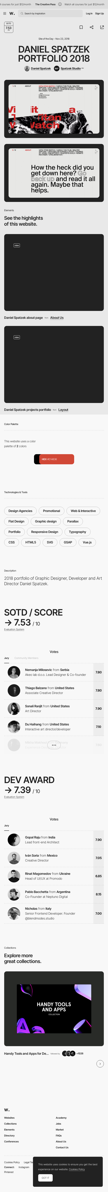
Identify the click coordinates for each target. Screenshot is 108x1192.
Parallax (73, 521)
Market (60, 1129)
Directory (9, 1135)
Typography (77, 532)
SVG (50, 542)
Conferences (11, 1141)
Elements (9, 1129)
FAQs (59, 1135)
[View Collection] (54, 1008)
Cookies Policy (12, 1162)
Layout (63, 409)
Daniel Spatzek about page (23, 317)
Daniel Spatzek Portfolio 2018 (54, 54)
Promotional (51, 511)
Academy (61, 1117)
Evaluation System (14, 629)
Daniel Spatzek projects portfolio (27, 410)
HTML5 (30, 542)
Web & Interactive (83, 511)
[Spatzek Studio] (69, 68)
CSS (12, 542)
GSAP (68, 542)
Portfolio (14, 532)
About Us (57, 317)
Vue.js (87, 542)
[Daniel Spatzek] (37, 68)
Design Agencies (20, 511)
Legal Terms (30, 1162)
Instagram (24, 1167)
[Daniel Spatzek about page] (54, 272)
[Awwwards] (12, 13)
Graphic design (46, 521)
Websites (9, 1117)
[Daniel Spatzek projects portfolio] (54, 364)
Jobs (58, 1123)
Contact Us (62, 1147)
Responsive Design (44, 532)
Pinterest (8, 1172)
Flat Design (16, 521)
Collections (10, 1123)
